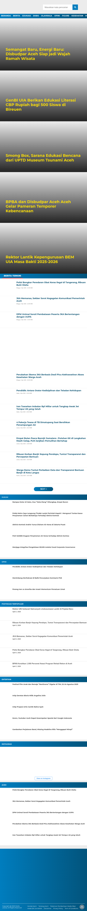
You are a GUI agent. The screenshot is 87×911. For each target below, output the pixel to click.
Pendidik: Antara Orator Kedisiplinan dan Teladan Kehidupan (37, 567)
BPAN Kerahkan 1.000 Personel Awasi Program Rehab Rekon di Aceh (42, 664)
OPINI (57, 16)
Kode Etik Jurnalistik (35, 908)
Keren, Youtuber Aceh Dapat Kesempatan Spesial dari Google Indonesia (42, 718)
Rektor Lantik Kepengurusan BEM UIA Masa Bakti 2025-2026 (40, 259)
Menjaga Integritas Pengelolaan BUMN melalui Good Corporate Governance (43, 547)
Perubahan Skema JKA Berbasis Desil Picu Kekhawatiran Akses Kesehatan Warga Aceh (48, 824)
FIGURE (65, 16)
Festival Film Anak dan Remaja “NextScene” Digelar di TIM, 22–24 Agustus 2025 (45, 684)
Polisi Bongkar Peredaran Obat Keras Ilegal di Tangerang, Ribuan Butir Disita (45, 650)
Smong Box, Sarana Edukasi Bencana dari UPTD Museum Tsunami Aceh (43, 157)
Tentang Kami (43, 906)
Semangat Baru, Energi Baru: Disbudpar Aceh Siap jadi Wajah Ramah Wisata (38, 54)
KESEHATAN (77, 16)
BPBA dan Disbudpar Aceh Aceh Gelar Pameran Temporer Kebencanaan (38, 206)
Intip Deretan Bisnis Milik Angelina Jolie (29, 696)
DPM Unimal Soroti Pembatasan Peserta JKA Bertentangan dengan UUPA (43, 812)
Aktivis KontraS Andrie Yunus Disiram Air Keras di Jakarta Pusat (38, 525)
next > (43, 489)
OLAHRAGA (46, 16)
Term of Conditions (71, 908)
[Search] (57, 7)
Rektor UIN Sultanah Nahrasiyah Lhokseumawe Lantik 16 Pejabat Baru (42, 609)
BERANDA (6, 16)
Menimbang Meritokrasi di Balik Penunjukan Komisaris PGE (37, 578)
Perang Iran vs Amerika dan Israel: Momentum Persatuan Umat (38, 589)
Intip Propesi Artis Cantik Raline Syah (27, 707)
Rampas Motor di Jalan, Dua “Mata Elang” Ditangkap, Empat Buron (40, 502)
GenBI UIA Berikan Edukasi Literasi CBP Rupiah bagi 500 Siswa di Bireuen (41, 105)
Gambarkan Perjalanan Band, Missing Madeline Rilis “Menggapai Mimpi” (42, 729)
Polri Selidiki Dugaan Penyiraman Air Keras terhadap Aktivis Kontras (40, 536)
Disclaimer (47, 908)
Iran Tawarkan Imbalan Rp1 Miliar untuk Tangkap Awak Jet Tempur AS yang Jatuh (46, 835)
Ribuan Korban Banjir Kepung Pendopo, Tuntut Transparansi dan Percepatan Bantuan (49, 623)
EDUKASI (26, 16)
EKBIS (36, 16)
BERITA (16, 16)
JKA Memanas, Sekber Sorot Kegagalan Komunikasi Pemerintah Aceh (42, 636)
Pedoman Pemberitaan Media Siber (63, 906)
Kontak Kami (32, 906)
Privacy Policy (58, 908)
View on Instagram (43, 778)
